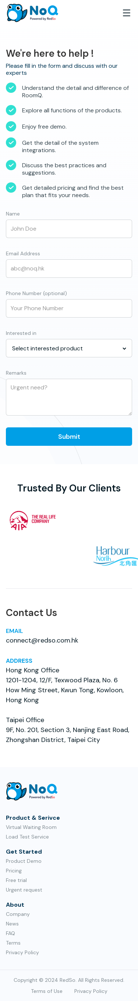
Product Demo (24, 861)
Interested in (21, 333)
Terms (13, 942)
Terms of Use (47, 991)
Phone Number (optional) (36, 293)
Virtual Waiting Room (31, 827)
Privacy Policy (22, 952)
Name (13, 213)
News (12, 923)
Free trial (16, 880)
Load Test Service (27, 836)
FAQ (10, 933)
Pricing (14, 870)
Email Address (23, 253)
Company (18, 914)
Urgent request (24, 889)
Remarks (16, 373)
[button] (126, 12)
